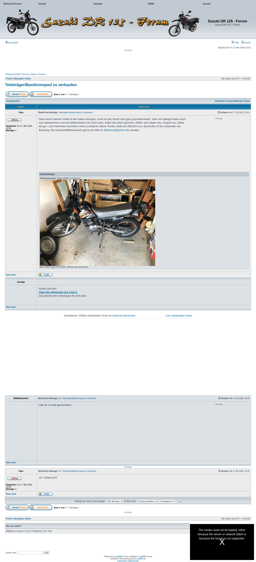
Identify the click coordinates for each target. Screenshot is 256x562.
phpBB (118, 556)
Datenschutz (133, 561)
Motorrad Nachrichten (123, 315)
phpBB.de (141, 559)
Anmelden (11, 42)
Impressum (122, 561)
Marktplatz (19, 79)
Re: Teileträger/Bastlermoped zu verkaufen (77, 398)
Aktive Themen (38, 74)
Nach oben (11, 275)
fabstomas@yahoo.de (116, 130)
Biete (28, 79)
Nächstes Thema (242, 101)
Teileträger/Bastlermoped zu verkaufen (41, 85)
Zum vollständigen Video (179, 315)
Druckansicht (13, 101)
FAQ (235, 42)
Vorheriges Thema (223, 101)
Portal (9, 79)
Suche (246, 42)
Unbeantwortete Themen (17, 74)
